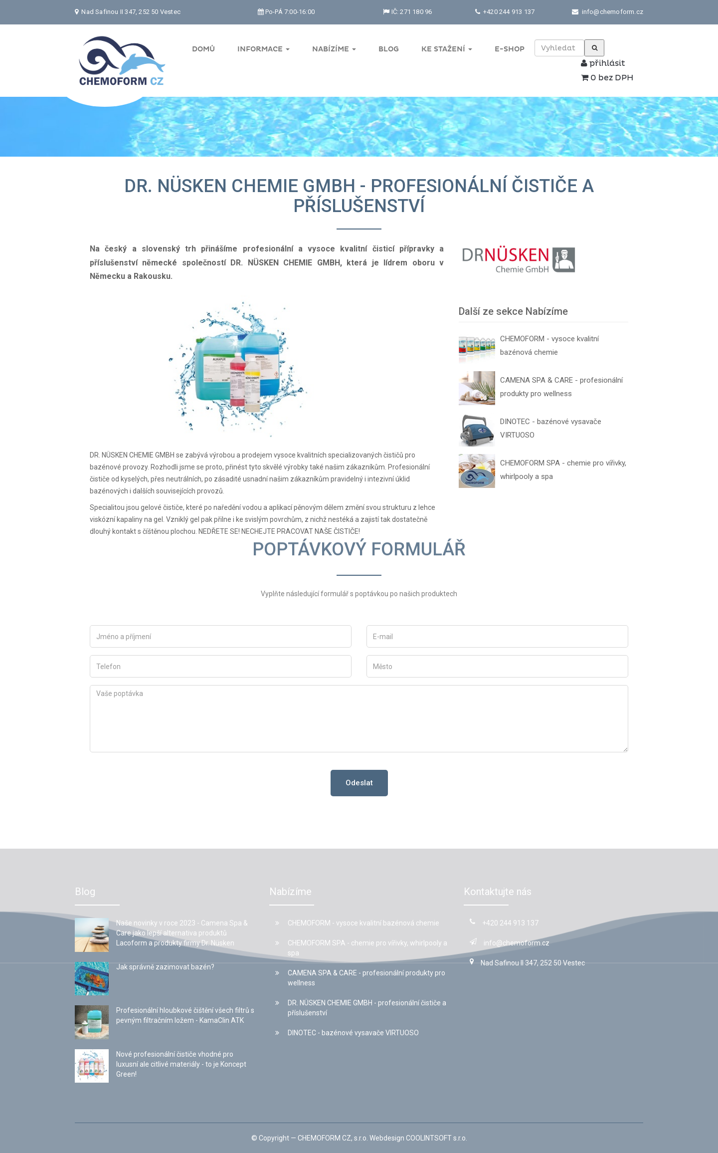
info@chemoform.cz (612, 11)
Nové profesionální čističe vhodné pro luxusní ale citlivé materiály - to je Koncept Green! (181, 1064)
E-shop (510, 49)
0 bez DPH (607, 78)
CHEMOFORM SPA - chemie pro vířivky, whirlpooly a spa (563, 470)
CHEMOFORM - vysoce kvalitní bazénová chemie (549, 345)
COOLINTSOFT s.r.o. (436, 1138)
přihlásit (603, 63)
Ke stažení (446, 49)
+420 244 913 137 (508, 11)
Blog (388, 49)
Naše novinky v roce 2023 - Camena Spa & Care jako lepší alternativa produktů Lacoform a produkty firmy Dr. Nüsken (182, 933)
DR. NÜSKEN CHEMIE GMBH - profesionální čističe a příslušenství (360, 1008)
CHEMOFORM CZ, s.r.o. (333, 1138)
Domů (203, 49)
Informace (263, 49)
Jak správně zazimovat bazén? (165, 967)
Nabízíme (334, 49)
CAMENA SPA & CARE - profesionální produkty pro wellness (561, 387)
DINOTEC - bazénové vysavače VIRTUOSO (550, 428)
